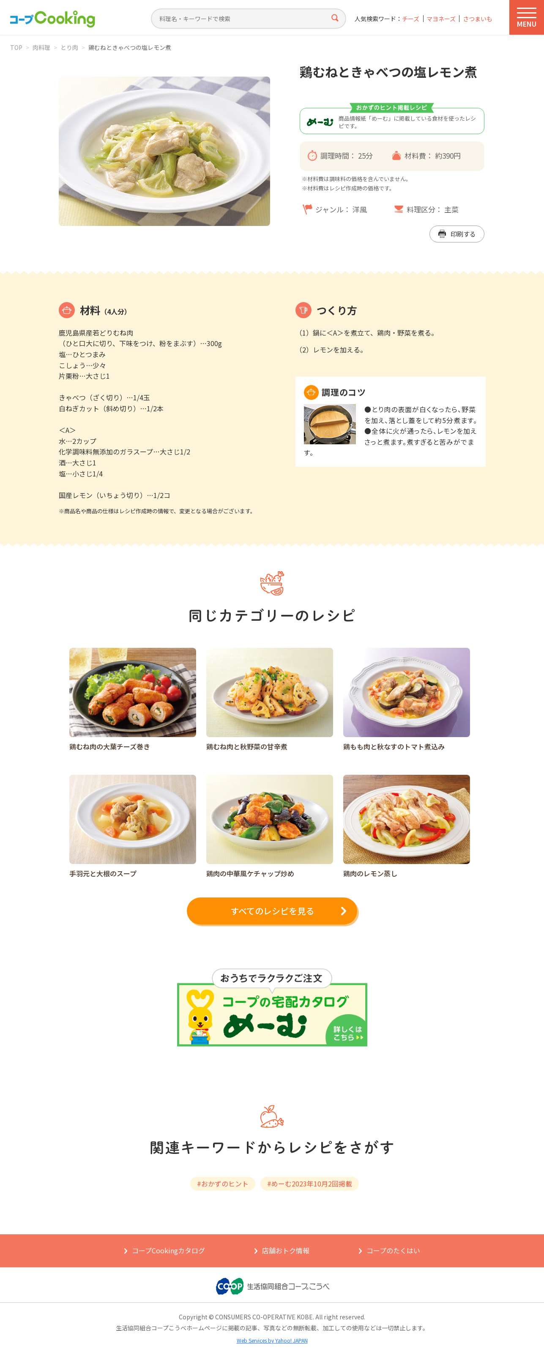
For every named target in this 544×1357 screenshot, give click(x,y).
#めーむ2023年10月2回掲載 (309, 1183)
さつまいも (477, 18)
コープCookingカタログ (168, 1250)
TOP (16, 47)
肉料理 (41, 47)
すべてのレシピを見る (272, 911)
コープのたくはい (393, 1250)
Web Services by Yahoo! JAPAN (272, 1340)
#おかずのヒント (223, 1183)
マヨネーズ (441, 18)
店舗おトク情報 (285, 1250)
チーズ (410, 18)
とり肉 (69, 47)
